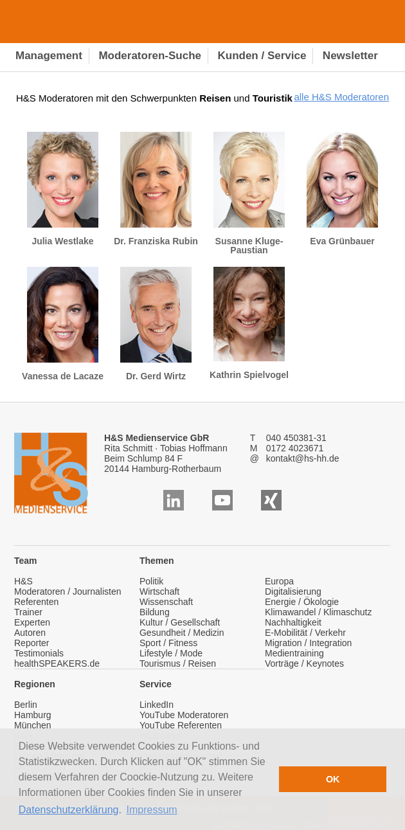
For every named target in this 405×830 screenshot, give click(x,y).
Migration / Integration (308, 643)
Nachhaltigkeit (293, 622)
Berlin (25, 704)
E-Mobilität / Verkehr (305, 632)
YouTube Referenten (181, 725)
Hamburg (32, 715)
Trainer (28, 612)
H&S (23, 581)
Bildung (155, 612)
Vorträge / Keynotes (304, 663)
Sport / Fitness (168, 643)
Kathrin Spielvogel (249, 323)
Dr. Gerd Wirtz (156, 324)
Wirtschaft (159, 591)
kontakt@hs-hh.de (302, 458)
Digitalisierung (293, 591)
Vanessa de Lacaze (63, 324)
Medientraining (294, 653)
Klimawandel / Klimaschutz (318, 612)
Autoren (30, 632)
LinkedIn (157, 704)
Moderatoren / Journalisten (68, 591)
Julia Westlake (62, 189)
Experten (32, 622)
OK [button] (333, 779)
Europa (279, 581)
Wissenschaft (166, 602)
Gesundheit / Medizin (182, 632)
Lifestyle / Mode (171, 653)
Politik (151, 581)
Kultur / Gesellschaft (180, 622)
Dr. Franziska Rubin (156, 189)
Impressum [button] (152, 809)
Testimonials (39, 653)
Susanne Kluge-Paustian (249, 193)
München (32, 725)
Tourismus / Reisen (178, 663)
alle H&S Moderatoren (341, 96)
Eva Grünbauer (342, 189)
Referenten (36, 602)
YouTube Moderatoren (184, 715)
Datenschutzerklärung (69, 809)
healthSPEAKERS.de (57, 663)
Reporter (31, 643)
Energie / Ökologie (302, 602)
